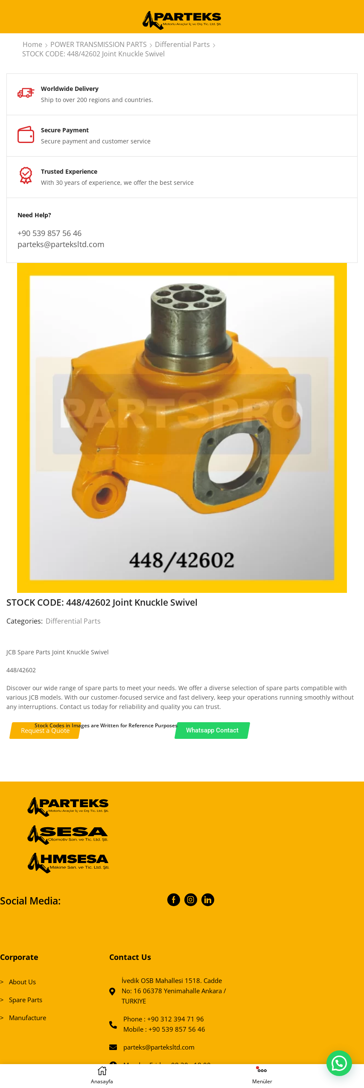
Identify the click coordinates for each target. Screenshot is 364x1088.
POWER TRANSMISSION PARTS (98, 44)
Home (32, 44)
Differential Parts (182, 44)
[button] (339, 1062)
